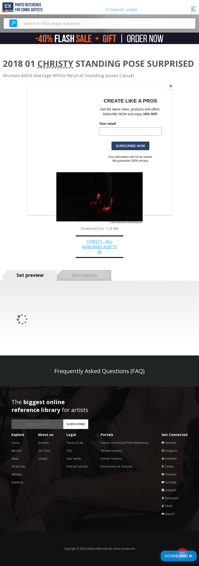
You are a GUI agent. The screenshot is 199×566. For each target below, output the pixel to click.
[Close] (170, 86)
